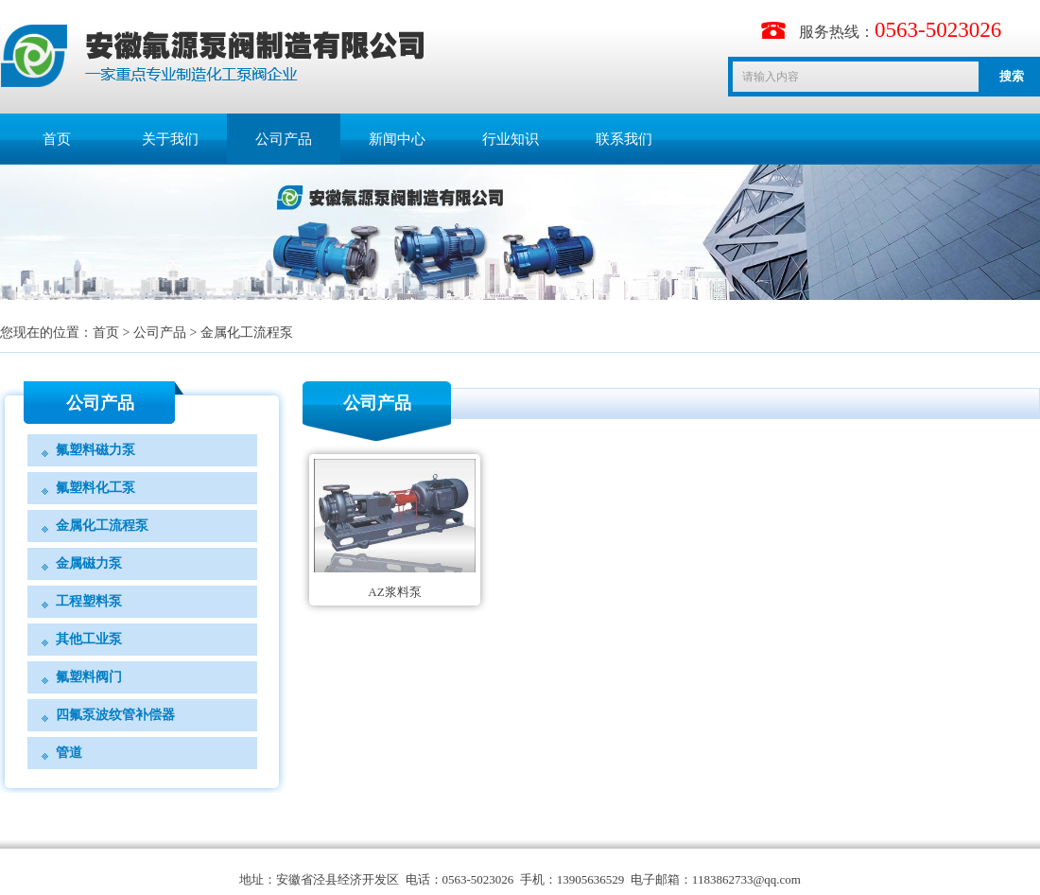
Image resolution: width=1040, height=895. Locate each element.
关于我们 (170, 139)
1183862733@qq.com (746, 879)
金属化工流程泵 (246, 332)
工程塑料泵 (89, 601)
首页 (57, 139)
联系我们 (624, 139)
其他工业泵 (89, 639)
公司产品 (283, 139)
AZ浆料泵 (394, 592)
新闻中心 (397, 139)
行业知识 (510, 139)
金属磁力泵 (89, 563)
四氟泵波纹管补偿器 (115, 715)
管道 (69, 753)
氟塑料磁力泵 (95, 450)
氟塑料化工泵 (95, 488)
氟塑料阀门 (89, 677)
